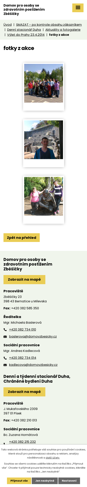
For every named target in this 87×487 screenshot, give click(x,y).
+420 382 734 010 (22, 329)
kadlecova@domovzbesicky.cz (33, 365)
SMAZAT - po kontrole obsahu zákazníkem (49, 24)
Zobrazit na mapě (24, 279)
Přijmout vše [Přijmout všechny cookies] (19, 481)
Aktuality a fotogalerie (62, 29)
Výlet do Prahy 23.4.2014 (26, 35)
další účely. (53, 458)
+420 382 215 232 (22, 442)
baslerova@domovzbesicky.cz (33, 336)
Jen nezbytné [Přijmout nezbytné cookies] (44, 481)
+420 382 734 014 (22, 358)
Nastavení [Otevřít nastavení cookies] (69, 481)
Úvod (7, 24)
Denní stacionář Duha (24, 29)
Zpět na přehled (21, 237)
